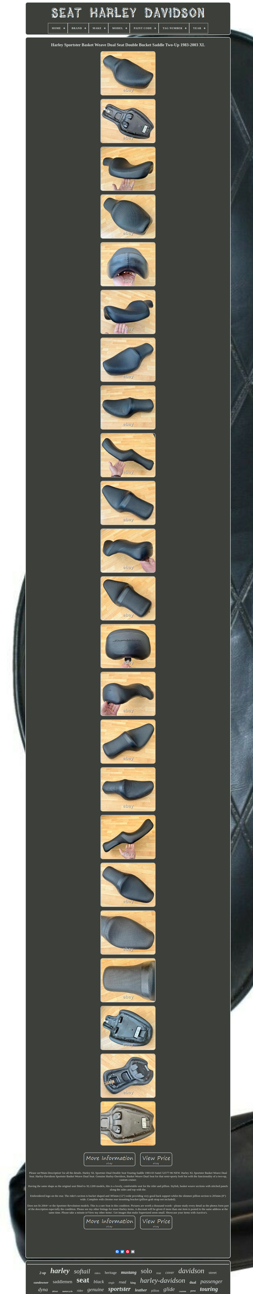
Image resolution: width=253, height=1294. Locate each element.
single (111, 1282)
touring (209, 1289)
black (99, 1281)
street (213, 1273)
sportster (119, 1288)
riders (97, 1273)
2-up (42, 1273)
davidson (191, 1271)
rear (158, 1273)
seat (83, 1280)
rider (80, 1290)
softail (82, 1271)
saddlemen (62, 1281)
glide (169, 1289)
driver (55, 1291)
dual (193, 1282)
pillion (155, 1290)
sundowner (41, 1282)
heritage (111, 1273)
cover (169, 1272)
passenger (211, 1281)
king (133, 1282)
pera (193, 1290)
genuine (95, 1289)
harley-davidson (162, 1280)
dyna (43, 1289)
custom (182, 1291)
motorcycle (67, 1291)
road (122, 1282)
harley (60, 1271)
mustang (128, 1272)
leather (141, 1290)
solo (146, 1271)
